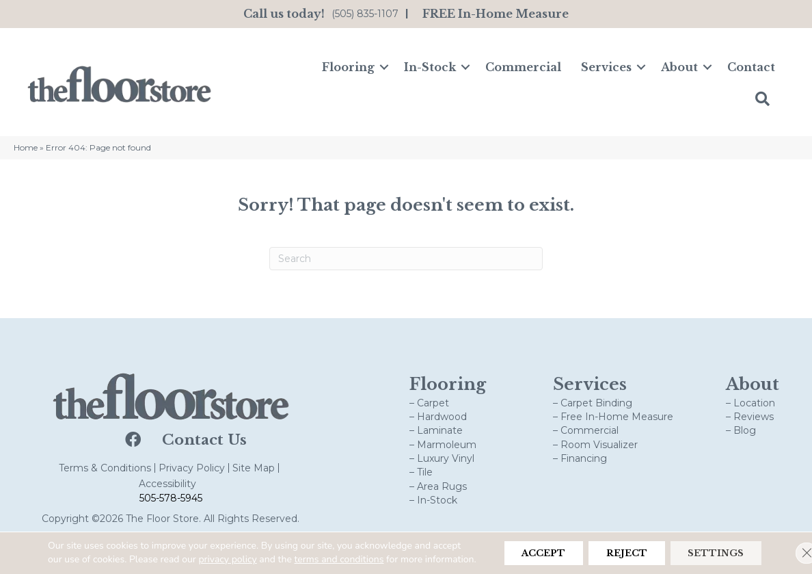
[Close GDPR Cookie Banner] (790, 546)
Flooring (348, 67)
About (679, 67)
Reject (611, 546)
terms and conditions (369, 545)
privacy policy (258, 545)
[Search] (406, 258)
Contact (751, 67)
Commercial (523, 67)
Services (606, 67)
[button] (384, 67)
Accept (517, 546)
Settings (710, 546)
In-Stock (430, 67)
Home (26, 147)
